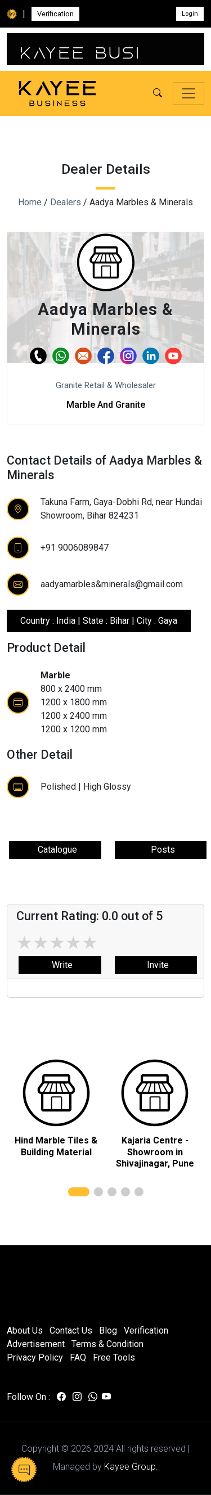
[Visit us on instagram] (77, 1397)
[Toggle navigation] (188, 93)
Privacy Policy (35, 1357)
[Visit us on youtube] (106, 1397)
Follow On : (28, 1397)
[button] (157, 93)
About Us (25, 1330)
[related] (56, 1092)
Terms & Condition (107, 1344)
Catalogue (55, 849)
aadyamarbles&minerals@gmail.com (112, 584)
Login (190, 13)
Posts (160, 849)
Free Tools (114, 1357)
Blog (108, 1330)
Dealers (65, 202)
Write (60, 965)
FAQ (78, 1357)
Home (30, 202)
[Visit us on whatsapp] (92, 1397)
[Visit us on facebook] (61, 1397)
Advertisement (36, 1344)
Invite (155, 965)
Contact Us (71, 1330)
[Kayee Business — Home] (57, 93)
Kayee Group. (131, 1466)
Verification (55, 14)
